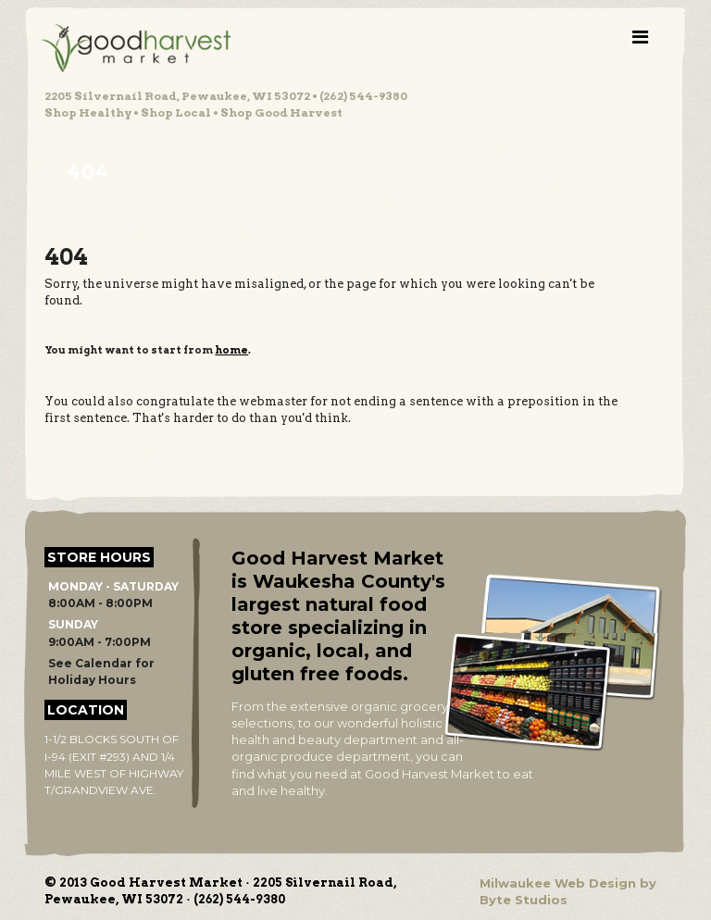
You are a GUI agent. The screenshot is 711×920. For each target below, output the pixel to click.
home (231, 350)
